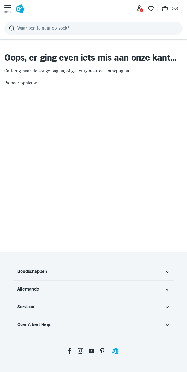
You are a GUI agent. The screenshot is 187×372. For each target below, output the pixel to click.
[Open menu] (7, 8)
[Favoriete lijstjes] (150, 8)
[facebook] (69, 351)
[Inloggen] (140, 8)
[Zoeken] (93, 28)
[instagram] (80, 351)
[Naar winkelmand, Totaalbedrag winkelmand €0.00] (170, 8)
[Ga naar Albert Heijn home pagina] (19, 8)
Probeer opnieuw (20, 83)
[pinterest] (102, 351)
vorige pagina (51, 71)
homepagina (117, 71)
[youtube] (91, 351)
